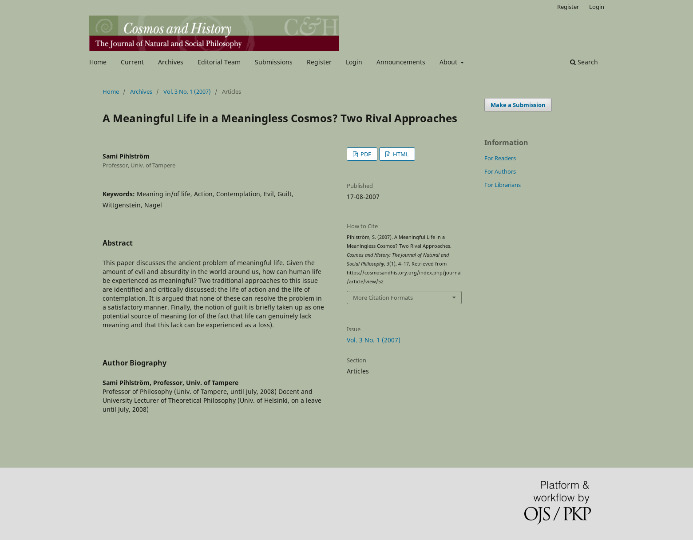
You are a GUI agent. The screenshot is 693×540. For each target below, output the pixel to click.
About (449, 62)
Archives (170, 62)
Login (354, 62)
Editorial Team (219, 62)
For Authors (500, 171)
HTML (400, 154)
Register (319, 62)
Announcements (400, 62)
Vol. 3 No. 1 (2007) (187, 91)
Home (98, 62)
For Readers (500, 158)
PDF (365, 154)
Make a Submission (518, 105)
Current (132, 62)
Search (584, 62)
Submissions (274, 62)
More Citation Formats (383, 298)
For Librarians (502, 185)
